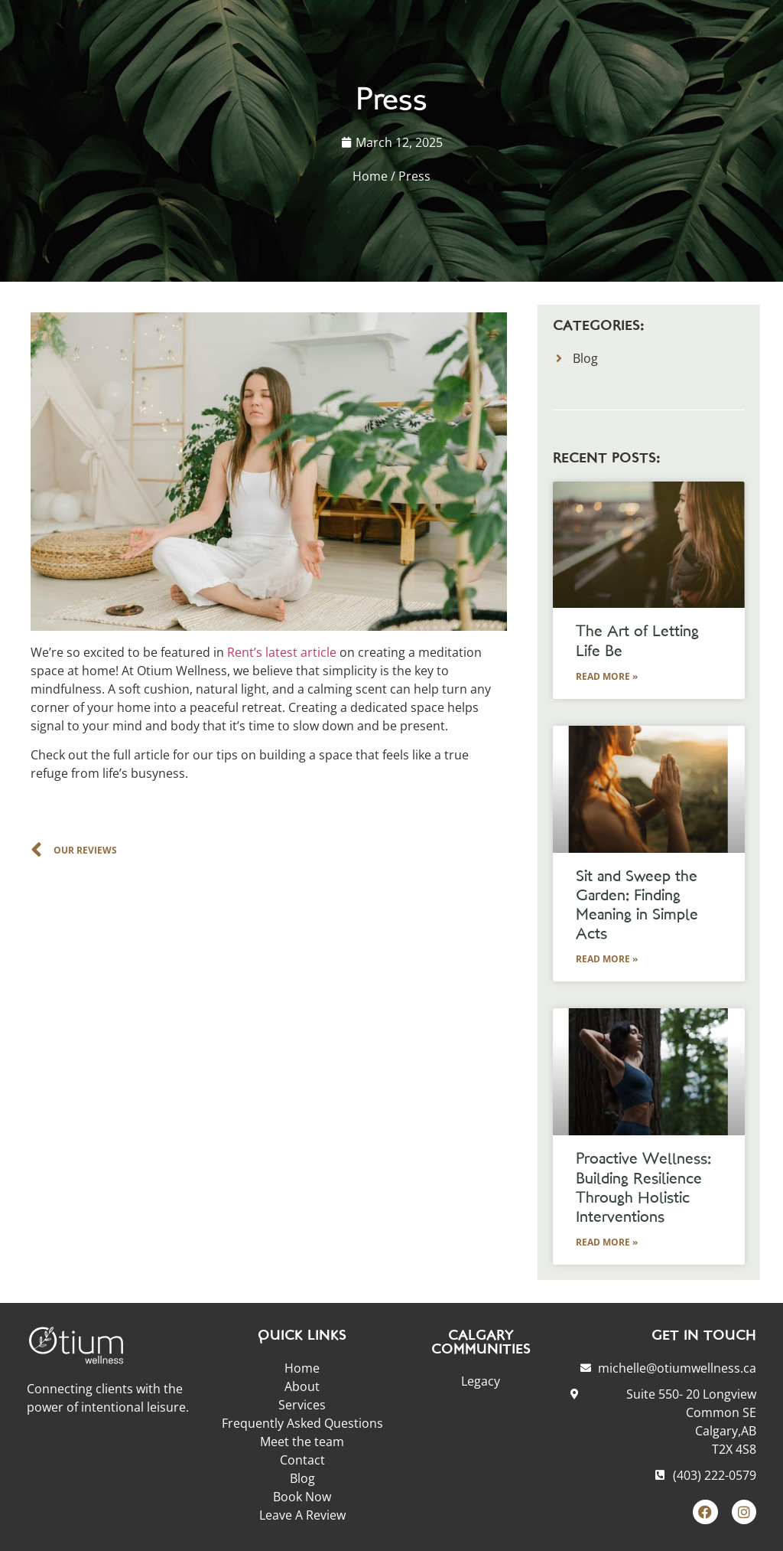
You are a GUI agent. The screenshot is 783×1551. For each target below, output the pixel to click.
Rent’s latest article (281, 652)
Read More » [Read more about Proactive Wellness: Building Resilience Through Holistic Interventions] (607, 1242)
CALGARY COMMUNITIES (481, 1343)
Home (370, 176)
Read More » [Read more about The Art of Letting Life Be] (607, 676)
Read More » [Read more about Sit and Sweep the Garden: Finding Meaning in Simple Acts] (607, 958)
